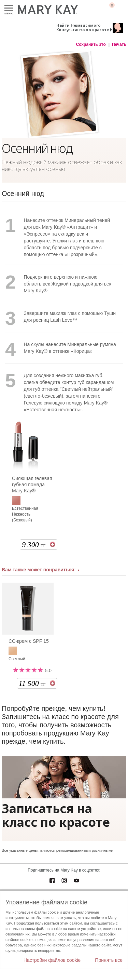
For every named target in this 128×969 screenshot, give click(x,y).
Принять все (109, 960)
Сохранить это (91, 44)
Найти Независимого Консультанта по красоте (82, 27)
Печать (119, 44)
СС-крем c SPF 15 (29, 641)
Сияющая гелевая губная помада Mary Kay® (32, 484)
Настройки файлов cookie (52, 960)
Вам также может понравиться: (39, 569)
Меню (8, 8)
